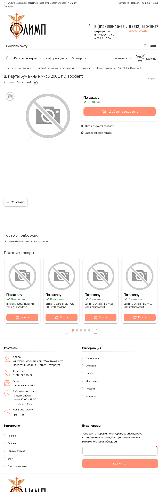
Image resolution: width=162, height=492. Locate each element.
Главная (8, 67)
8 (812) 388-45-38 (109, 26)
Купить (22, 317)
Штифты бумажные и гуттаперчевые (26, 241)
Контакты (123, 58)
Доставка (91, 365)
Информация (57, 58)
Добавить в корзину (119, 111)
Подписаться (119, 463)
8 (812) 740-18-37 (143, 26)
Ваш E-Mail (92, 450)
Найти (149, 46)
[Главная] (8, 58)
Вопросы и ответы (17, 466)
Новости (90, 388)
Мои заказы (92, 381)
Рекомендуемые (16, 450)
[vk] (15, 415)
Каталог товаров (28, 58)
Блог (10, 458)
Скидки (12, 443)
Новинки (12, 435)
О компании (92, 357)
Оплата (90, 373)
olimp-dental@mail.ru (24, 385)
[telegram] (22, 415)
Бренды (79, 58)
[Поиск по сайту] (68, 46)
